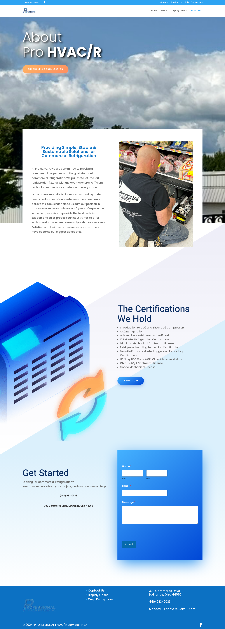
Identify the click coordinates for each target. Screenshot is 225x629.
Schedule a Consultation (45, 69)
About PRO (196, 11)
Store (164, 11)
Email (126, 486)
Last (148, 478)
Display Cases (179, 11)
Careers (164, 2)
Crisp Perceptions (193, 2)
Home (153, 11)
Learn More (131, 380)
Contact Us (176, 2)
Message (128, 502)
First (124, 478)
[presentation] (145, 539)
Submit (129, 544)
